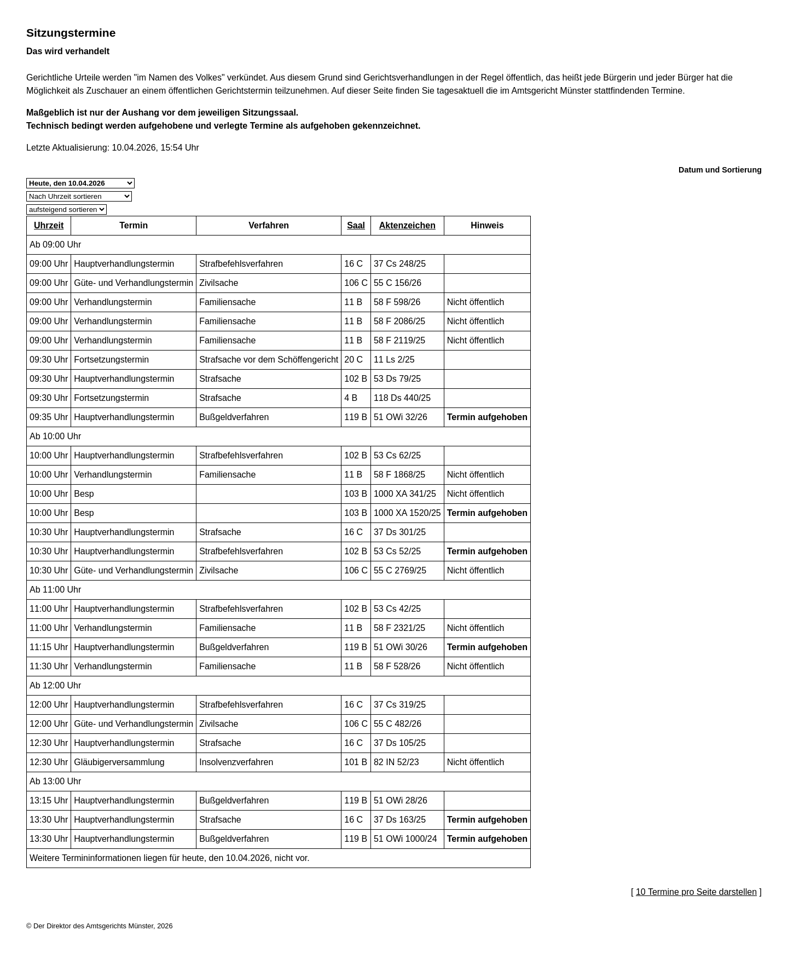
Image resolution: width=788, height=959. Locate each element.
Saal (356, 225)
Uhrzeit (48, 225)
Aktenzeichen (407, 225)
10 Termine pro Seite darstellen (696, 892)
